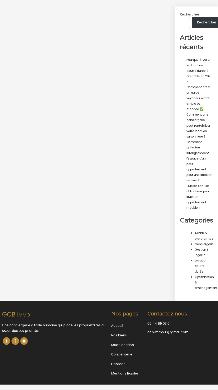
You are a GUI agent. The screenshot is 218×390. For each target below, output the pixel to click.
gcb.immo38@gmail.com (167, 332)
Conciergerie (204, 244)
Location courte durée (201, 265)
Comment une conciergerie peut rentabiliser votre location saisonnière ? (198, 125)
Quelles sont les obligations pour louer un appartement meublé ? (198, 197)
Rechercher (189, 14)
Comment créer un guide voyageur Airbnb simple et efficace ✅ (198, 98)
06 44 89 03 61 (159, 323)
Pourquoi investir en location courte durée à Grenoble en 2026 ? (199, 71)
